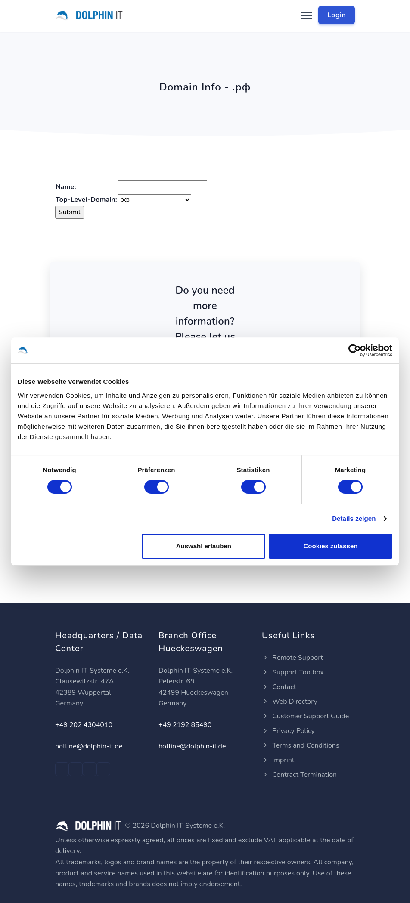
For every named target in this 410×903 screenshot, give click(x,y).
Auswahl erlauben (203, 546)
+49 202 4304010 (83, 725)
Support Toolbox (293, 672)
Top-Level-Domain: (86, 199)
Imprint (278, 760)
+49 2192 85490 (184, 725)
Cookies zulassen (331, 546)
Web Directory (289, 701)
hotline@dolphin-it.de (88, 746)
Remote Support (292, 657)
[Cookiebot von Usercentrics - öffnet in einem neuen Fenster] (354, 350)
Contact (279, 687)
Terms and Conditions (300, 745)
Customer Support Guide (305, 716)
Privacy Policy (288, 731)
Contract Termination (299, 774)
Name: (66, 187)
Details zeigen (354, 518)
